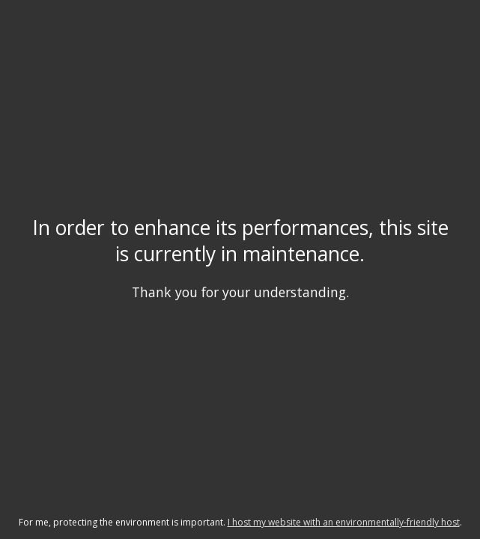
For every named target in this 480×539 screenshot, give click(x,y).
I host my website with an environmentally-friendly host (344, 522)
